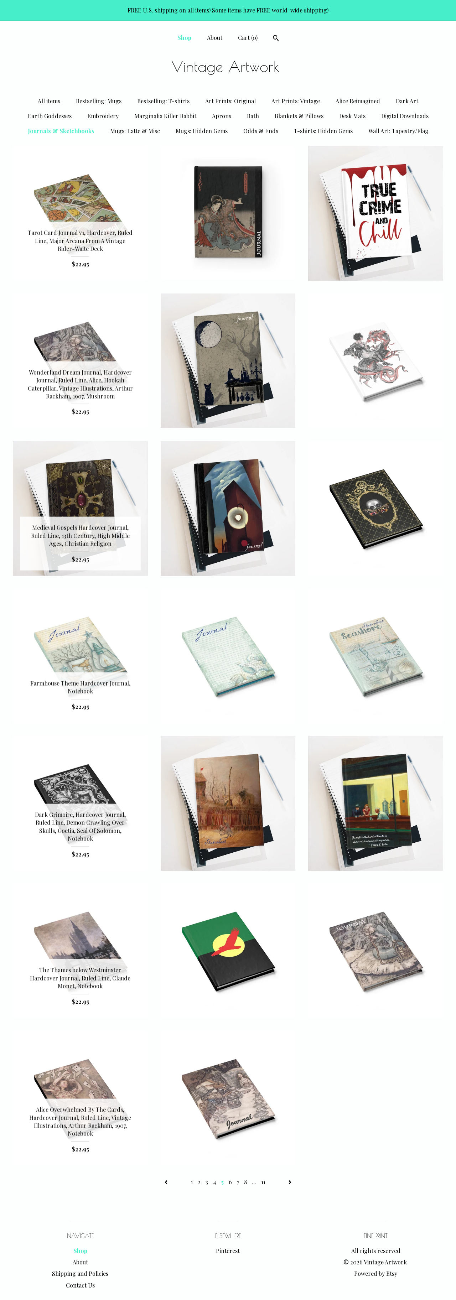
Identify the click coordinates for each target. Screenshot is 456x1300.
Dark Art (407, 101)
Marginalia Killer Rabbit (165, 116)
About (214, 37)
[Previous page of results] (166, 1182)
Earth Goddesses (50, 116)
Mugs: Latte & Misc (135, 131)
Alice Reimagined (358, 101)
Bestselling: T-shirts (163, 101)
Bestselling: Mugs (98, 101)
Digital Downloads (405, 116)
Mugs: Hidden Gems (202, 131)
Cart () (248, 37)
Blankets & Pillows (299, 116)
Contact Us (80, 1285)
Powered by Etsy (375, 1273)
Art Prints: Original (230, 101)
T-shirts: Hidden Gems (323, 131)
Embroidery (103, 116)
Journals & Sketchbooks (61, 131)
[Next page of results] (290, 1182)
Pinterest (228, 1250)
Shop (184, 37)
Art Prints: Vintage (295, 101)
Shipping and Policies (80, 1273)
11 (263, 1182)
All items (49, 101)
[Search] (276, 39)
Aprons (221, 116)
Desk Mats (352, 116)
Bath (253, 116)
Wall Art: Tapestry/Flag (398, 131)
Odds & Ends (260, 131)
